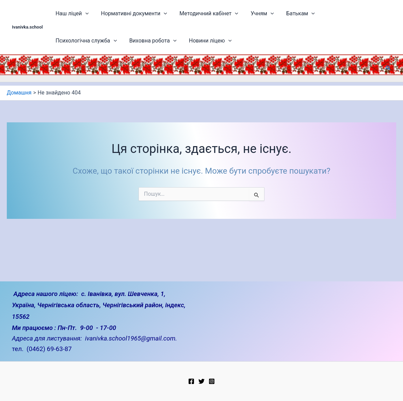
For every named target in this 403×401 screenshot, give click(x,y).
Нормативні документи (128, 13)
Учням (248, 13)
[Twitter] (201, 381)
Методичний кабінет (199, 13)
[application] (82, 13)
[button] (388, 68)
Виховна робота (76, 40)
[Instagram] (212, 381)
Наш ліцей (69, 13)
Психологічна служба (337, 13)
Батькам (283, 13)
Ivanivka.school (27, 27)
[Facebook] (191, 381)
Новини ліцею (130, 40)
